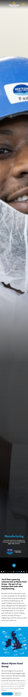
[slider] (6, 571)
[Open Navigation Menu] (23, 4)
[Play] (1, 571)
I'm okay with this (7, 694)
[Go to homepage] (14, 4)
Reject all (17, 694)
